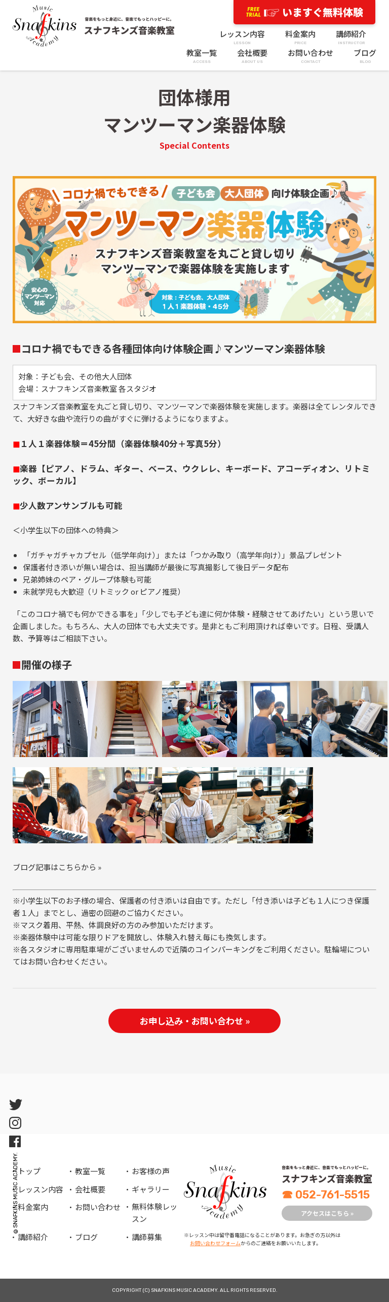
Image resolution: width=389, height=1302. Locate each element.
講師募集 (147, 1236)
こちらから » (79, 867)
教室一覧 (201, 56)
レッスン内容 (242, 37)
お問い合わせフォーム (215, 1243)
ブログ (365, 56)
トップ (29, 1171)
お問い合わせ (310, 56)
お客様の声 (151, 1171)
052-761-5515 (326, 1195)
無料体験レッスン (154, 1212)
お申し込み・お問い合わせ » (195, 1020)
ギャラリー (151, 1189)
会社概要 (252, 56)
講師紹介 (351, 37)
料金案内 (300, 37)
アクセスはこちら (327, 1213)
